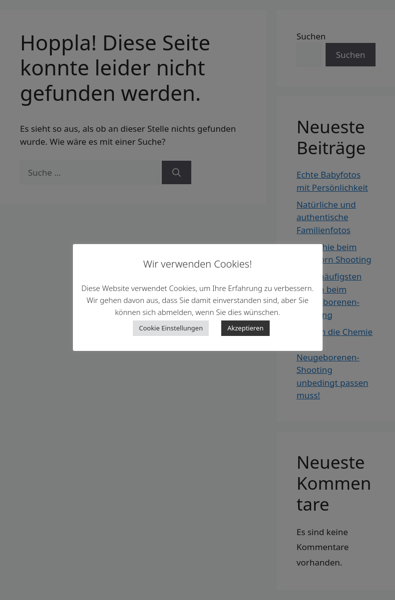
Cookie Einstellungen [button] (171, 327)
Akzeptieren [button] (245, 327)
